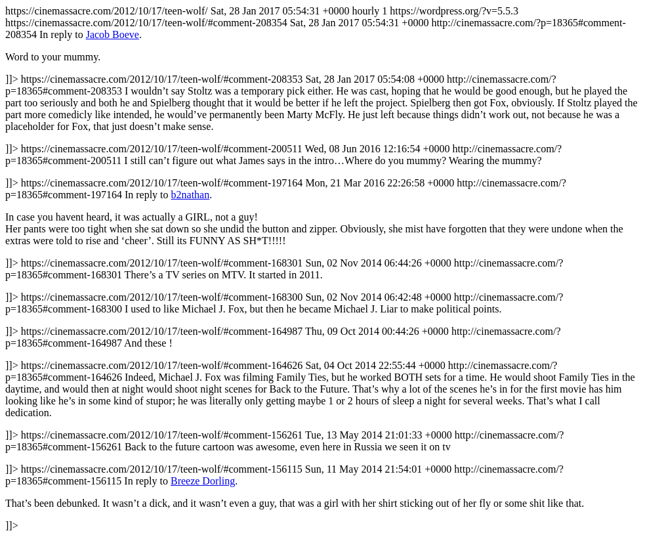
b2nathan (190, 194)
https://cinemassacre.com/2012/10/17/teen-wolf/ (322, 268)
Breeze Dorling (203, 480)
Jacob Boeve (112, 34)
